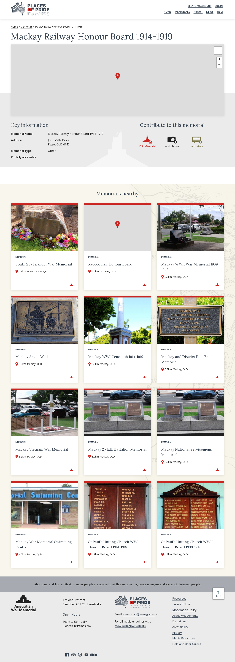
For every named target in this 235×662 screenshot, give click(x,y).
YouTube (86, 655)
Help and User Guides (186, 644)
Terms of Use (181, 604)
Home (167, 11)
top (219, 596)
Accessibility (180, 627)
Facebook (67, 655)
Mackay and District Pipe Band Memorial (187, 359)
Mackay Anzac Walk (32, 356)
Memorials (182, 11)
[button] (117, 76)
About (198, 11)
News (210, 11)
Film (220, 11)
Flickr (94, 655)
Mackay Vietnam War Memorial (41, 449)
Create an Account (200, 5)
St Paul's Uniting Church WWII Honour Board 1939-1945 (187, 544)
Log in (219, 5)
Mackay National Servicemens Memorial (186, 452)
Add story (197, 146)
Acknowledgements (185, 616)
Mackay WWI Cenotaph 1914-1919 (115, 356)
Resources (179, 598)
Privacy (177, 633)
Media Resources (183, 638)
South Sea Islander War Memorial (43, 264)
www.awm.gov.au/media (130, 626)
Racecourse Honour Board (110, 264)
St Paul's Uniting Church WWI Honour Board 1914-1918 (113, 544)
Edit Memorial (147, 146)
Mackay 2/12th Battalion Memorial (117, 449)
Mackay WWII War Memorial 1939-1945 (190, 267)
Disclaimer (179, 621)
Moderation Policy (184, 610)
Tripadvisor (73, 655)
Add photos (172, 146)
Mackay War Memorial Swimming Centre (43, 544)
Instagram (80, 655)
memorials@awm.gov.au (140, 614)
